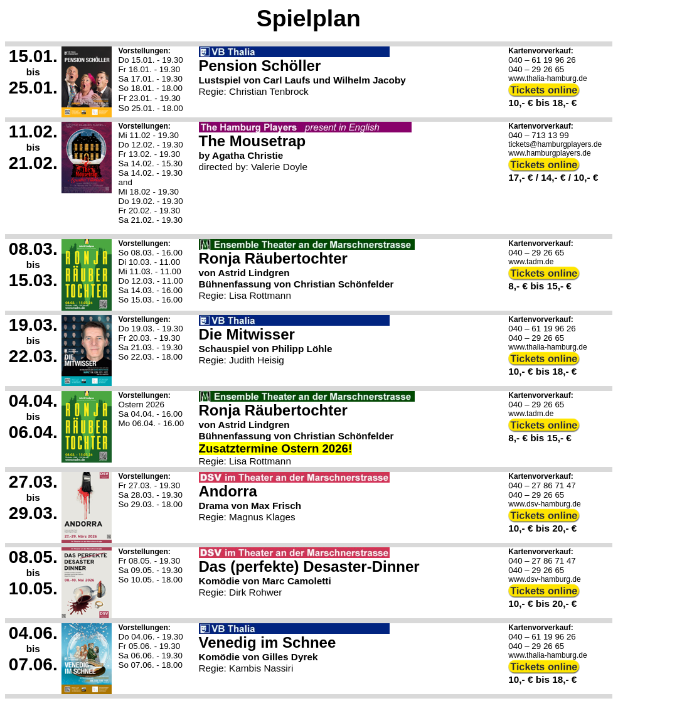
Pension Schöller (260, 65)
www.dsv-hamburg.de (544, 504)
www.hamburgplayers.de (549, 153)
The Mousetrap (252, 140)
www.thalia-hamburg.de (547, 78)
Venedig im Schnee (267, 642)
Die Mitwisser (247, 334)
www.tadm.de (530, 261)
